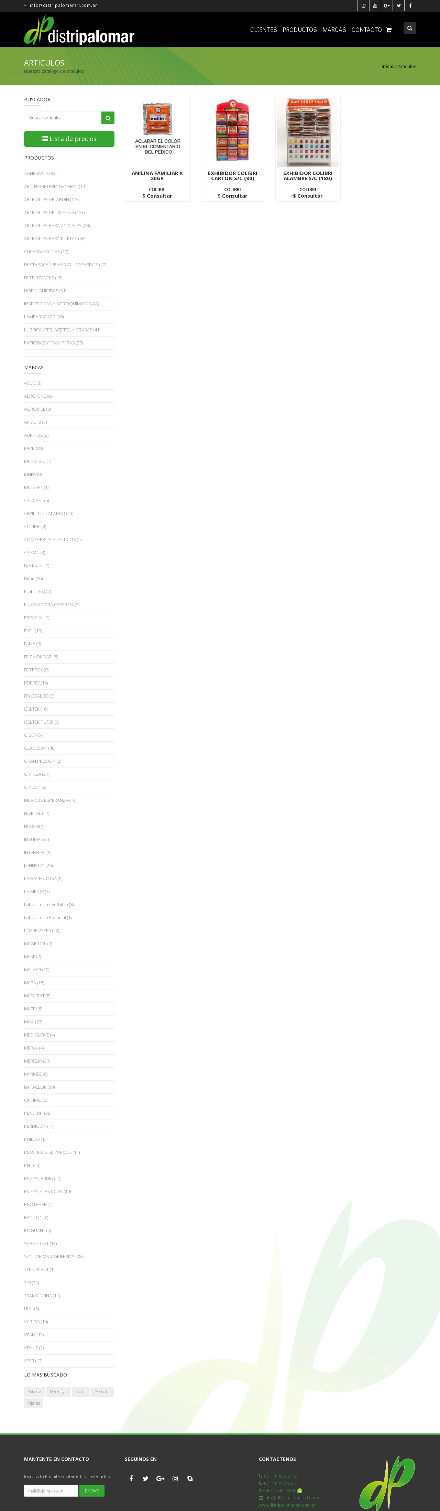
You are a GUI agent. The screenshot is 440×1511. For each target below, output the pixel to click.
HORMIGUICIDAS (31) (45, 291)
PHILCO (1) (34, 1139)
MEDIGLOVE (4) (39, 1035)
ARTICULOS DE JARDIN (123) (51, 199)
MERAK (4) (34, 1048)
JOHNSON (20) (38, 865)
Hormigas (58, 1392)
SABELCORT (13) (40, 1243)
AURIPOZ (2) (36, 435)
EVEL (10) (33, 631)
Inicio (388, 66)
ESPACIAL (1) (36, 617)
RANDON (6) (36, 1217)
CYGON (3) (34, 552)
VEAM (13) (34, 1335)
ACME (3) (32, 383)
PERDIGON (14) (39, 1126)
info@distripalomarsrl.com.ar (60, 5)
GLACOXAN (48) (39, 748)
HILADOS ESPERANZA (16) (50, 800)
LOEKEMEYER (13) (41, 930)
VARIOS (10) (36, 1322)
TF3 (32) (31, 1282)
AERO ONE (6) (38, 396)
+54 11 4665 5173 (278, 1476)
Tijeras (34, 1403)
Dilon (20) (33, 578)
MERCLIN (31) (37, 1061)
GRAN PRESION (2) (42, 761)
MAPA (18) (34, 983)
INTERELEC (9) (37, 852)
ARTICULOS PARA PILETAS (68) (54, 238)
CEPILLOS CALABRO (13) (48, 513)
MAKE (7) (32, 956)
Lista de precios (69, 138)
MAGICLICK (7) (38, 943)
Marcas (334, 29)
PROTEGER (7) (38, 1204)
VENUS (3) (34, 1348)
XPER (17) (33, 1361)
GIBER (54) (34, 735)
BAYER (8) (33, 448)
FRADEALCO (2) (39, 696)
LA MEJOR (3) (37, 891)
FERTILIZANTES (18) (43, 277)
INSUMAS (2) (36, 839)
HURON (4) (34, 826)
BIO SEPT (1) (36, 487)
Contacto (367, 29)
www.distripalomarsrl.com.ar (287, 1505)
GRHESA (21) (36, 774)
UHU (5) (31, 1308)
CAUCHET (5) (36, 500)
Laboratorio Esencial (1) (48, 917)
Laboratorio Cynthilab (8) (49, 904)
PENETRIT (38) (37, 1113)
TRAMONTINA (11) (42, 1295)
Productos (300, 29)
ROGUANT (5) (37, 1230)
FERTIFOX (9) (36, 670)
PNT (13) (32, 1165)
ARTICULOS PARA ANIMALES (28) (57, 225)
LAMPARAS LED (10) (44, 317)
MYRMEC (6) (35, 1074)
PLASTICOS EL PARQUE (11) (52, 1152)
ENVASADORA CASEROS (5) (51, 604)
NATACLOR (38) (39, 1087)
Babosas (35, 1392)
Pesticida (103, 1392)
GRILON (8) (35, 787)
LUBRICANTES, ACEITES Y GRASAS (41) (62, 330)
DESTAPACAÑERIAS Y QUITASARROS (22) (65, 264)
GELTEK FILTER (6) (41, 722)
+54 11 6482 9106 (280, 1490)
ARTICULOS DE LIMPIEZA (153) (54, 212)
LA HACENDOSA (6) (43, 878)
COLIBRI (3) (35, 526)
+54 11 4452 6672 (278, 1483)
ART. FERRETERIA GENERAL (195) (56, 186)
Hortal (81, 1392)
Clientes (263, 29)
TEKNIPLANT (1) (39, 1269)
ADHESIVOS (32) (40, 173)
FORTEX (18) (36, 683)
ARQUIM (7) (35, 422)
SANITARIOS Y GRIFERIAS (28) (53, 1256)
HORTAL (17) (36, 813)
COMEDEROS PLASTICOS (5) (52, 539)
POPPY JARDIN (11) (42, 1178)
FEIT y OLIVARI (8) (41, 657)
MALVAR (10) (36, 970)
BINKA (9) (33, 474)
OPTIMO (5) (35, 1100)
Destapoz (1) (36, 565)
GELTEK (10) (35, 709)
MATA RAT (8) (37, 996)
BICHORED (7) (37, 461)
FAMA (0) (32, 644)
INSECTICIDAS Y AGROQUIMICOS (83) (61, 304)
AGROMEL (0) (37, 409)
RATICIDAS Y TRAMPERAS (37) (53, 343)
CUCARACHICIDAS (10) (46, 251)
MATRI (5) (33, 1009)
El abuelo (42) (37, 591)
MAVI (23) (33, 1022)
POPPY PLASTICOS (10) (47, 1191)
